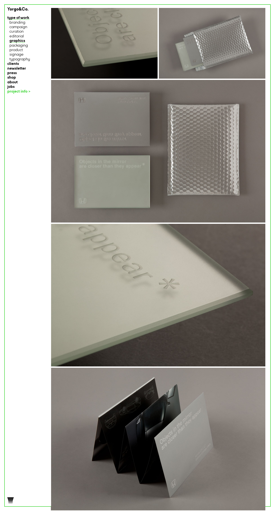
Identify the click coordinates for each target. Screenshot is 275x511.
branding (17, 22)
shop (11, 77)
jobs (11, 87)
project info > (18, 91)
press (12, 73)
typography (19, 59)
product (16, 50)
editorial (16, 36)
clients (13, 64)
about (12, 82)
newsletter (16, 68)
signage (16, 54)
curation (16, 32)
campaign (18, 27)
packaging (18, 45)
